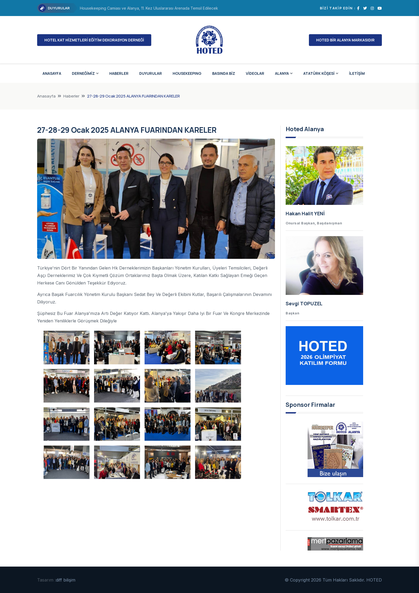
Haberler (71, 96)
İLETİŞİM (357, 73)
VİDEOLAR (255, 73)
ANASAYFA (51, 73)
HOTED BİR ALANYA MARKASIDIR (345, 39)
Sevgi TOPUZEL (304, 303)
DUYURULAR (150, 73)
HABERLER (119, 73)
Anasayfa (46, 96)
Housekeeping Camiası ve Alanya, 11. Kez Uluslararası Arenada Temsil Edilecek (149, 8)
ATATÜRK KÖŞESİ (319, 73)
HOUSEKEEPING (187, 73)
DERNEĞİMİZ (83, 73)
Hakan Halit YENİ (305, 213)
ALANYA (282, 73)
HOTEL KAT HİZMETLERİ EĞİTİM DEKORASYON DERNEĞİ (94, 39)
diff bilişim (65, 580)
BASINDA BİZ (223, 73)
